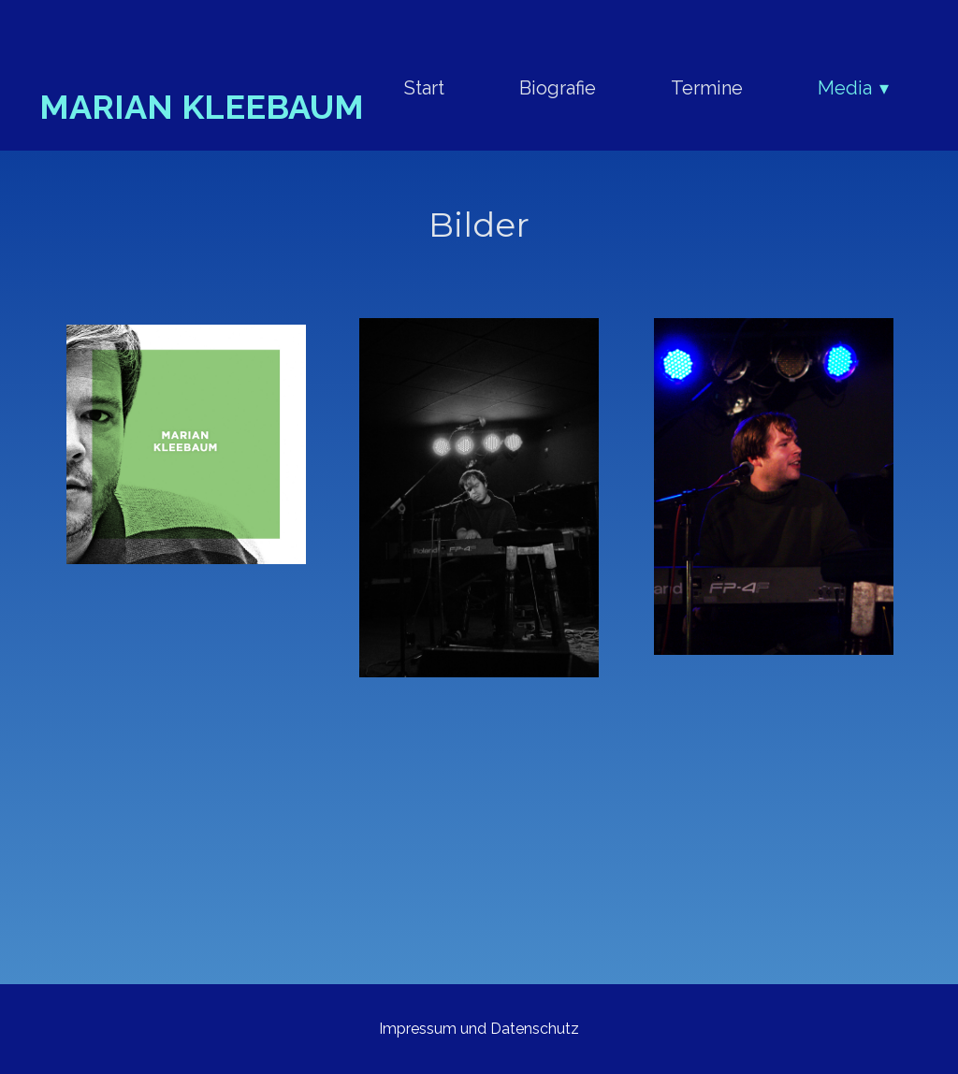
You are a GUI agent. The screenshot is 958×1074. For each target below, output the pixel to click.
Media (845, 88)
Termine (707, 88)
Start (424, 88)
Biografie (557, 88)
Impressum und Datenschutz (479, 1029)
